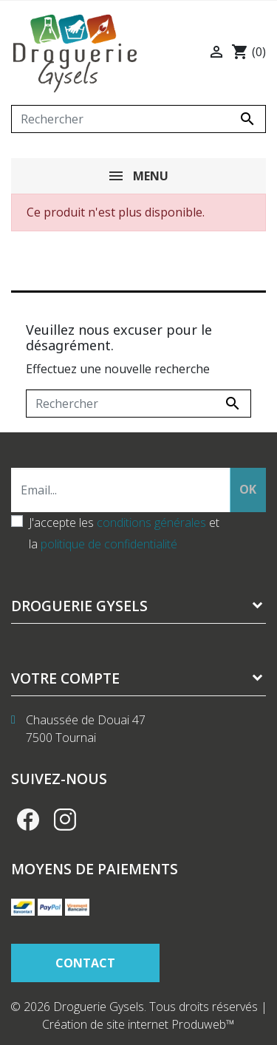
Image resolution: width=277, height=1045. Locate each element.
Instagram (65, 820)
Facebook (28, 820)
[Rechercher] (138, 119)
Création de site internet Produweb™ (138, 1024)
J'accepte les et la (124, 533)
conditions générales (151, 522)
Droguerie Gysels (79, 606)
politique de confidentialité (109, 544)
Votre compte (65, 678)
